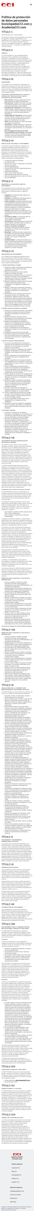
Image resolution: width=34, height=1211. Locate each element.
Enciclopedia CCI (16, 1175)
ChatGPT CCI (15, 1182)
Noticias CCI (15, 1178)
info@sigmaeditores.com (17, 1191)
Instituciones (13, 1198)
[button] (31, 4)
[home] (7, 5)
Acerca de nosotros (15, 1194)
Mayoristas (13, 1201)
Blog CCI (14, 1171)
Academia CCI (16, 1168)
